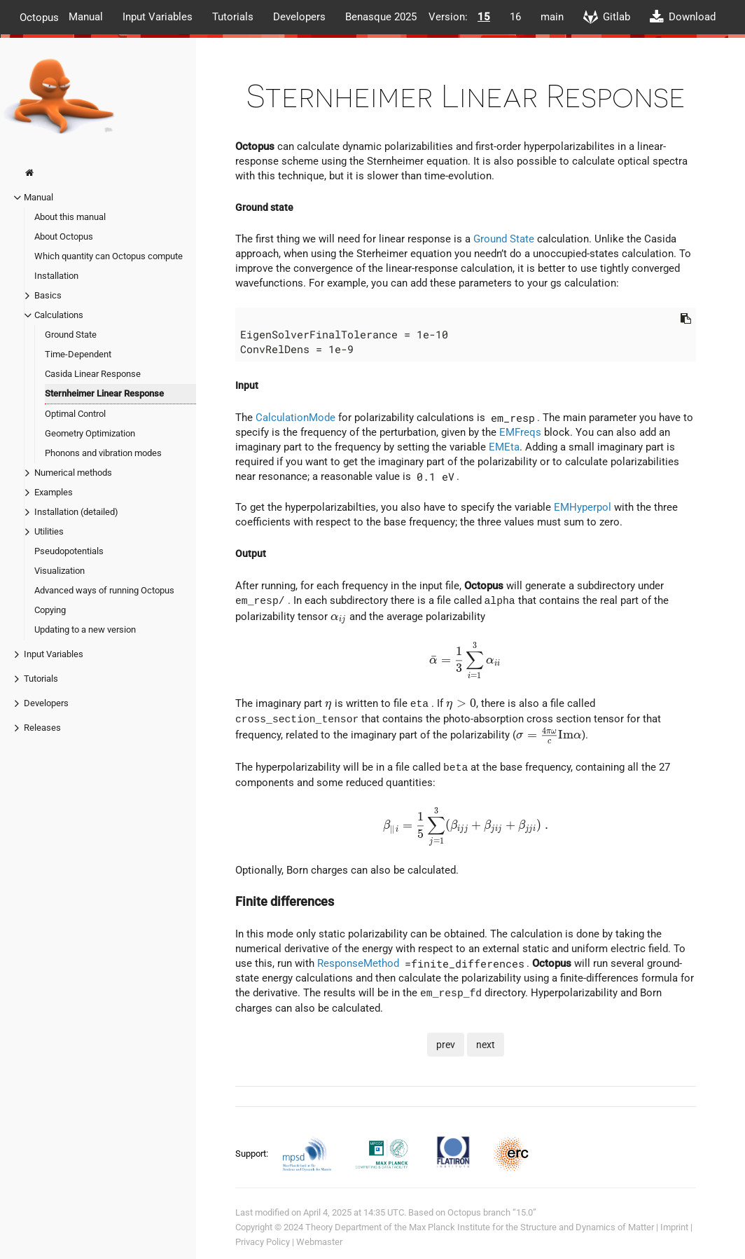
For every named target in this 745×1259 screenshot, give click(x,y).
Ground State (71, 334)
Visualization (59, 570)
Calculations (58, 315)
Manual (86, 17)
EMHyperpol (582, 507)
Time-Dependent (78, 354)
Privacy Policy (262, 1242)
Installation (56, 275)
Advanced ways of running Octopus (104, 590)
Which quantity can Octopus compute (108, 256)
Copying (50, 610)
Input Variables (158, 17)
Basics (48, 295)
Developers (299, 17)
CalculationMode (295, 417)
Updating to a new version (85, 629)
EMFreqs (520, 432)
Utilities (49, 531)
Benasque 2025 (381, 17)
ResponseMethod (358, 962)
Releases (42, 727)
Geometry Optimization (90, 433)
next (485, 1044)
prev (445, 1044)
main (552, 17)
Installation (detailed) (76, 512)
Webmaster (319, 1242)
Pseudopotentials (69, 551)
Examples (53, 492)
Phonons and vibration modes (103, 453)
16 (515, 17)
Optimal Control (75, 413)
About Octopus (63, 236)
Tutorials (232, 17)
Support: (252, 1153)
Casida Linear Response (93, 374)
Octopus (39, 17)
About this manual (70, 217)
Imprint (674, 1227)
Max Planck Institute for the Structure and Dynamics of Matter (531, 1227)
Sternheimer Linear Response (104, 393)
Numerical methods (73, 472)
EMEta (504, 447)
